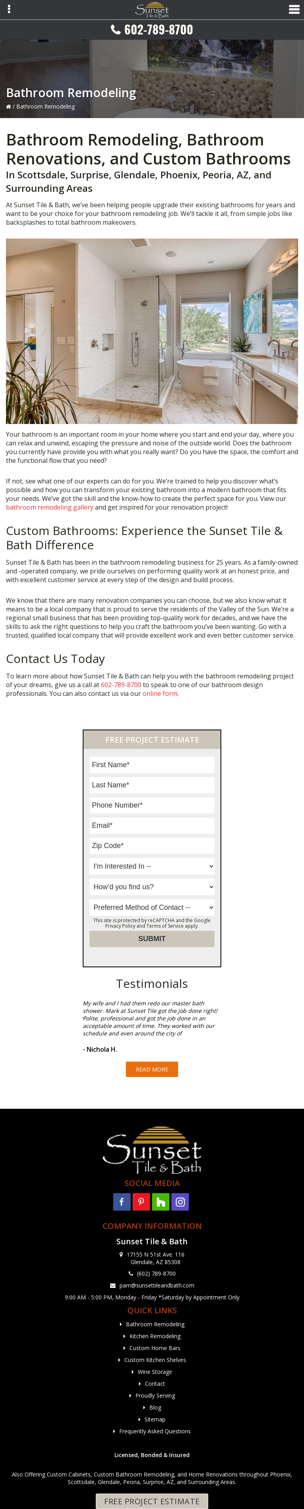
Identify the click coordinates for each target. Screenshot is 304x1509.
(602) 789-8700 (156, 1273)
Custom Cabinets (69, 1474)
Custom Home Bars (154, 1348)
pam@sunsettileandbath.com (157, 1285)
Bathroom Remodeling (155, 1324)
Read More (152, 1069)
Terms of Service (165, 926)
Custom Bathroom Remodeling (134, 1474)
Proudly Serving (155, 1395)
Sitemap (154, 1419)
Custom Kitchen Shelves (155, 1360)
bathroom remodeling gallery (49, 507)
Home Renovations (213, 1474)
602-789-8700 (158, 29)
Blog (155, 1407)
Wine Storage (155, 1371)
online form (159, 693)
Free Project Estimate (152, 1501)
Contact (155, 1383)
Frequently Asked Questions (155, 1431)
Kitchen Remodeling (154, 1336)
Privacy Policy (120, 926)
